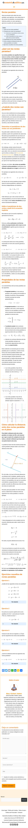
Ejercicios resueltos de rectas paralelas (13, 44)
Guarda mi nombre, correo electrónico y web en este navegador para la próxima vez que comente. (14, 779)
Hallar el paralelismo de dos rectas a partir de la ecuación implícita (14, 37)
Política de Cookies (13, 810)
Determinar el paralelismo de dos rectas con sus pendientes (15, 34)
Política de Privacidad (11, 812)
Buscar (2, 796)
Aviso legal (4, 810)
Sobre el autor (22, 810)
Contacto (20, 812)
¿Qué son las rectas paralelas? (11, 29)
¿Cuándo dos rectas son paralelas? (12, 31)
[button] (14, 602)
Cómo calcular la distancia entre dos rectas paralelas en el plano (13, 42)
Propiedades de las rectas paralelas (12, 39)
